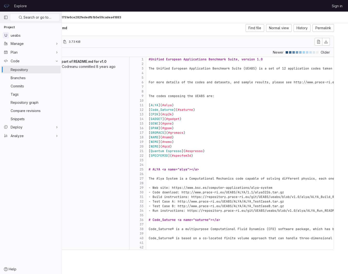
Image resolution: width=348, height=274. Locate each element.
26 (177, 174)
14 (177, 119)
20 (177, 146)
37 (177, 224)
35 (177, 215)
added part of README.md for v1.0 (113, 61)
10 (177, 100)
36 (177, 220)
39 (177, 234)
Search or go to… (35, 17)
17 (177, 133)
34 (177, 211)
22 (177, 156)
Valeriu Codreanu (99, 66)
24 (177, 165)
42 (177, 247)
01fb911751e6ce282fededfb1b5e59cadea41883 (130, 17)
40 (177, 238)
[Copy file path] (100, 42)
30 (177, 192)
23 (177, 160)
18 (177, 137)
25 (177, 169)
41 (177, 243)
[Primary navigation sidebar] (6, 17)
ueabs (73, 28)
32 (177, 201)
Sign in (337, 6)
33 (177, 206)
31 (177, 197)
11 (177, 105)
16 (177, 128)
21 (177, 151)
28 (177, 183)
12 (177, 110)
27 (177, 178)
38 (177, 229)
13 (177, 114)
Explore (20, 6)
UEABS (72, 17)
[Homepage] (6, 6)
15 (177, 123)
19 (177, 142)
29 (177, 188)
